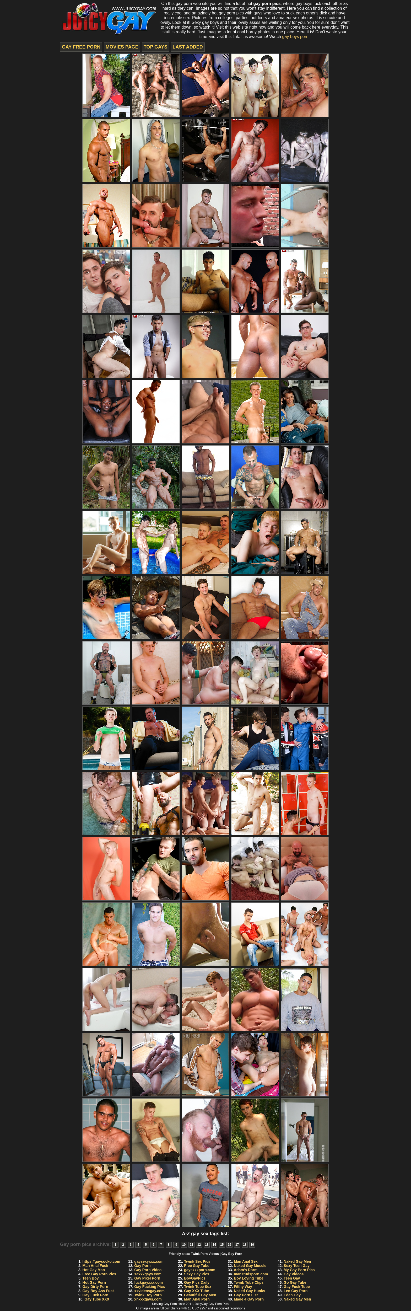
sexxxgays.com (147, 1274)
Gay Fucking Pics (149, 1287)
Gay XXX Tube (196, 1291)
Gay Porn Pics (218, 1304)
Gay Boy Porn (231, 1254)
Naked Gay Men (297, 1261)
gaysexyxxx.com (148, 1261)
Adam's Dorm (245, 1270)
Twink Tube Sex (197, 1287)
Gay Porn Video (147, 1270)
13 (206, 1244)
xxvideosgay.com (149, 1291)
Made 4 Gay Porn (249, 1299)
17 (237, 1244)
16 (229, 1244)
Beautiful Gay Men (200, 1295)
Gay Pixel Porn (147, 1278)
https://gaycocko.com (101, 1261)
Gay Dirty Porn (95, 1287)
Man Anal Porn (197, 1299)
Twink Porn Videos (205, 1254)
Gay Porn (142, 1266)
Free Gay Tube (196, 1266)
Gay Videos (294, 1274)
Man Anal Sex (246, 1261)
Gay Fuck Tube (297, 1287)
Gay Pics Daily (196, 1282)
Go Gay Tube (295, 1282)
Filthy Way (243, 1287)
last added (187, 47)
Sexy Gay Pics (196, 1274)
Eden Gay (292, 1295)
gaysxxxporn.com (199, 1270)
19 (252, 1244)
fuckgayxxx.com (148, 1282)
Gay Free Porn (81, 47)
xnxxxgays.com (147, 1299)
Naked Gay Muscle (250, 1266)
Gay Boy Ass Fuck (99, 1291)
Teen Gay (292, 1278)
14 (214, 1244)
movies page (122, 47)
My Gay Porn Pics (299, 1270)
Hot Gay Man (94, 1270)
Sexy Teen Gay (297, 1266)
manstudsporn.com (251, 1274)
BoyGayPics (195, 1278)
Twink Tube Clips (248, 1282)
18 (244, 1244)
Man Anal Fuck (95, 1266)
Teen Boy (91, 1278)
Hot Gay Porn (94, 1282)
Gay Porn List (246, 1295)
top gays (155, 47)
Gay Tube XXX (96, 1299)
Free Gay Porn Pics (99, 1274)
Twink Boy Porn (148, 1295)
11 (191, 1244)
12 (199, 1244)
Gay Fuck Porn (96, 1295)
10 (184, 1244)
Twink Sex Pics (197, 1261)
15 (222, 1244)
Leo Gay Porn (295, 1291)
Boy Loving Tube (248, 1278)
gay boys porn (295, 36)
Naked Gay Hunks (249, 1291)
